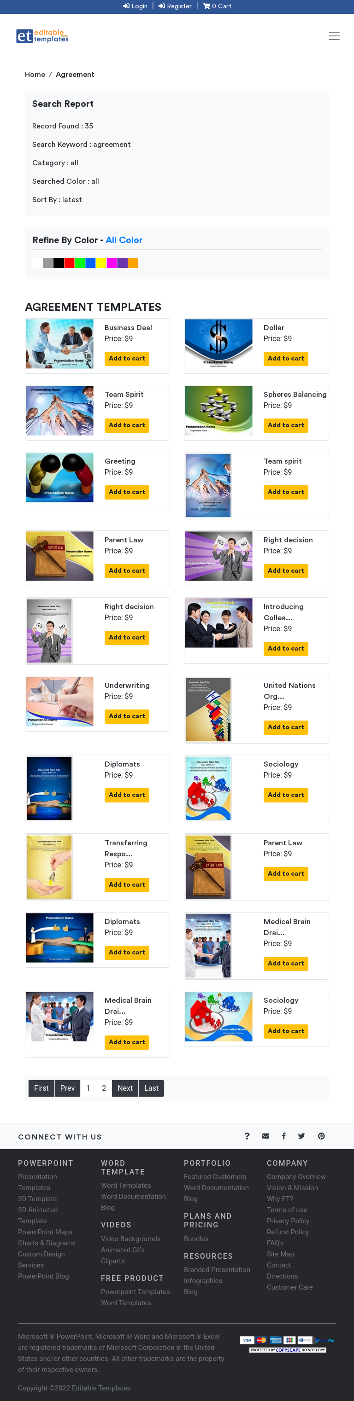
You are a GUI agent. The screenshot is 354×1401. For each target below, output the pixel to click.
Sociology (281, 764)
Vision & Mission (292, 1188)
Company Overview (296, 1177)
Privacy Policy (288, 1221)
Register (175, 6)
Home (35, 74)
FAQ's (275, 1243)
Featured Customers (215, 1177)
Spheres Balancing (295, 394)
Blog (191, 1292)
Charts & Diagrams (47, 1243)
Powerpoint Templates (135, 1292)
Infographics (203, 1281)
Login (135, 6)
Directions (282, 1276)
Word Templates (126, 1185)
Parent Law (124, 540)
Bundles (196, 1239)
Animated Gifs (123, 1250)
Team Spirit (124, 394)
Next (125, 1088)
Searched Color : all (65, 181)
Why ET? (280, 1199)
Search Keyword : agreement (81, 144)
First (41, 1088)
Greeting (120, 461)
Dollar (274, 327)
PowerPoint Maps (45, 1232)
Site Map (280, 1254)
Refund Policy (288, 1232)
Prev (67, 1088)
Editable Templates (101, 1388)
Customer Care (290, 1287)
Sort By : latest (57, 199)
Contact (279, 1265)
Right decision (288, 540)
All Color (124, 240)
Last (151, 1088)
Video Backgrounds (130, 1239)
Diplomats (122, 764)
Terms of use (287, 1210)
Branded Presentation (217, 1270)
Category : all (55, 163)
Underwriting (127, 685)
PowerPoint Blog (43, 1276)
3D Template (37, 1199)
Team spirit (283, 461)
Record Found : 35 (62, 126)
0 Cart (217, 6)
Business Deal (128, 327)
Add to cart (127, 358)
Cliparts (113, 1261)
